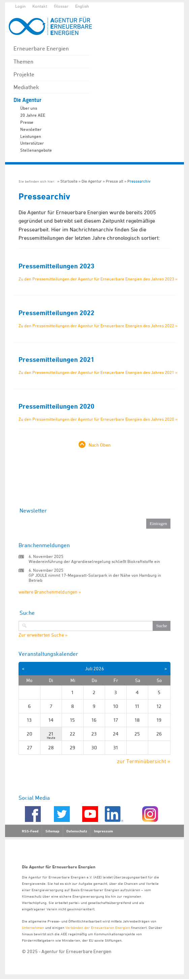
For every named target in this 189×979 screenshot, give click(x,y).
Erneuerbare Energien (41, 48)
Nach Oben (100, 445)
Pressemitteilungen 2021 (56, 359)
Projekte (23, 74)
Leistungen (30, 136)
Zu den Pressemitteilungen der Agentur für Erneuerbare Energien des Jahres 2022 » (98, 325)
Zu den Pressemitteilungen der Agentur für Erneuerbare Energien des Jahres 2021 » (98, 372)
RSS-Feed (30, 831)
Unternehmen (33, 927)
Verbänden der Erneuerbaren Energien (97, 927)
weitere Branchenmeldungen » (50, 592)
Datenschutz (76, 831)
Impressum (103, 831)
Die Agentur (27, 100)
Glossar (61, 6)
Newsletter (30, 129)
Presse (26, 122)
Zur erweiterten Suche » (43, 635)
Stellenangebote (36, 150)
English (82, 6)
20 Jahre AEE (32, 115)
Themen (23, 61)
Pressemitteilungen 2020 (56, 406)
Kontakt (39, 6)
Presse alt (114, 181)
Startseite (68, 181)
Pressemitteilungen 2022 (56, 313)
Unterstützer (32, 143)
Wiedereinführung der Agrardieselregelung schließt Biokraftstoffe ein (94, 561)
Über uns (28, 108)
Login (20, 6)
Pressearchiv (139, 181)
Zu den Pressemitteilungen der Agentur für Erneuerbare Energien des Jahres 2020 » (98, 419)
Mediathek (26, 87)
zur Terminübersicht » (143, 761)
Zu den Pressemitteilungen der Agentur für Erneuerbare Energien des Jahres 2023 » (98, 278)
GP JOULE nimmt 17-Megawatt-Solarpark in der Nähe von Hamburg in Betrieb (95, 577)
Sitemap (52, 831)
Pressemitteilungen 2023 (56, 266)
